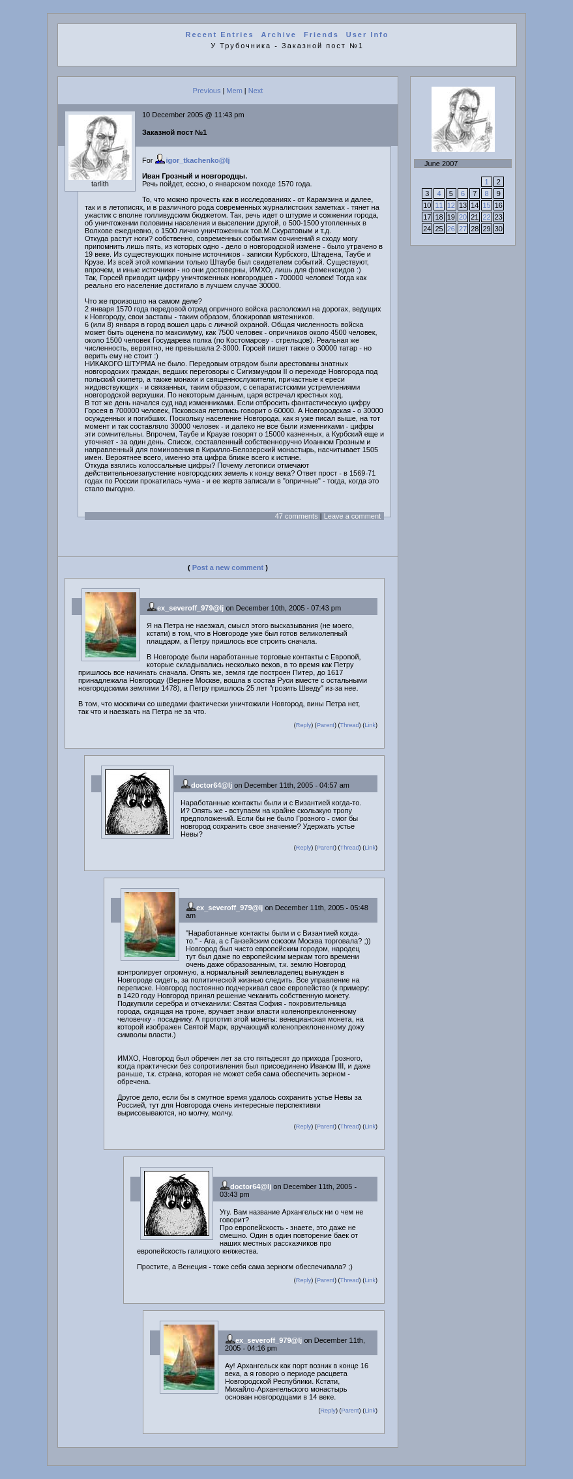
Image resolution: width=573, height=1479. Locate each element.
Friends (321, 34)
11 (439, 205)
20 (463, 217)
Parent (325, 725)
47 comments (296, 516)
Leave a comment (352, 516)
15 (486, 205)
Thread (349, 725)
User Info (367, 34)
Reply (303, 725)
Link (369, 725)
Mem (234, 90)
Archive (279, 34)
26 (451, 229)
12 (451, 205)
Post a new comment (227, 567)
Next (255, 90)
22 (486, 217)
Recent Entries (220, 34)
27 (463, 229)
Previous (207, 90)
